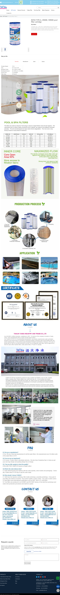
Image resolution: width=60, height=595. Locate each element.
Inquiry (43, 61)
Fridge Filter (29, 10)
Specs (34, 61)
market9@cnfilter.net (38, 547)
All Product (13, 10)
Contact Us (8, 13)
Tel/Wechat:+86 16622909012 (38, 1)
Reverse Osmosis (21, 10)
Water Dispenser (45, 10)
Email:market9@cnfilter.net (7, 2)
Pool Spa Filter (37, 10)
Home (7, 10)
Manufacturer (25, 61)
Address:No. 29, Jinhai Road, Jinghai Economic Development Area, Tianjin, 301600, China (53, 2)
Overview (17, 61)
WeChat (16, 2)
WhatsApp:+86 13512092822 (38, 3)
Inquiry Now (34, 34)
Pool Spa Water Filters (12, 16)
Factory (52, 10)
